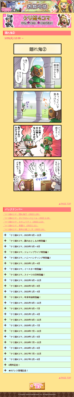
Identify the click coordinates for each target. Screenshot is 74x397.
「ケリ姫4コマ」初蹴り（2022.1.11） (20, 225)
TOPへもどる (37, 386)
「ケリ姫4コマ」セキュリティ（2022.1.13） (24, 222)
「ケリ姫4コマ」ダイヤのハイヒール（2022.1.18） (27, 218)
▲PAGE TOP (65, 204)
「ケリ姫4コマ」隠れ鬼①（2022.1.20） (21, 214)
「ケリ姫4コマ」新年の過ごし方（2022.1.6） (24, 229)
